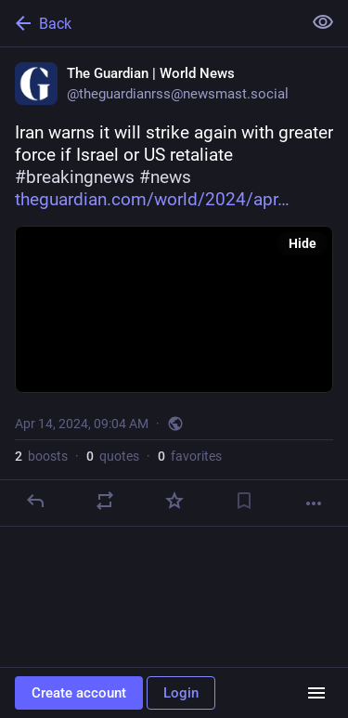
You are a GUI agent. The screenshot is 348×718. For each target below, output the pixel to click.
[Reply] (35, 501)
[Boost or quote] (105, 501)
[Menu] (316, 693)
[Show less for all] (323, 22)
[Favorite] (174, 501)
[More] (314, 503)
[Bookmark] (244, 501)
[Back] (149, 23)
